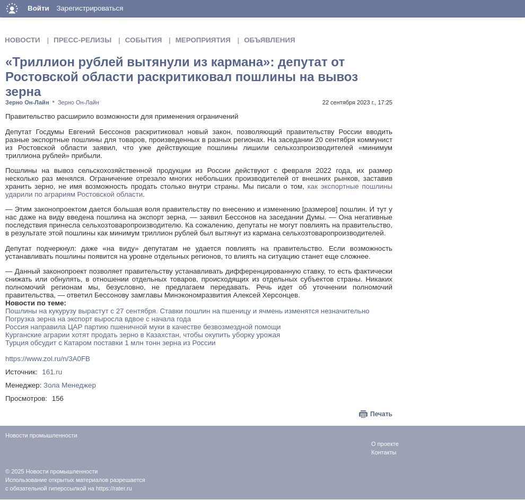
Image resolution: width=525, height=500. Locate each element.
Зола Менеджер (69, 385)
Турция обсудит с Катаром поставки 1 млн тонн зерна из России (110, 343)
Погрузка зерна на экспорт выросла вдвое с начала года (98, 319)
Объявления (269, 40)
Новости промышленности (62, 471)
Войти (38, 8)
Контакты (384, 452)
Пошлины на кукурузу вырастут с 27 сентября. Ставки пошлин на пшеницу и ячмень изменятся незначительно (187, 311)
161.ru (52, 372)
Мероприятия (203, 40)
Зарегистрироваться (89, 8)
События (143, 40)
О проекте (385, 444)
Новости (22, 40)
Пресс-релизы (82, 40)
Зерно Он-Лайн (27, 102)
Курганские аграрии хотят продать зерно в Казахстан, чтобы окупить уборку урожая (142, 335)
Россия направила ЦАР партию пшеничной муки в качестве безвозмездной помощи (143, 327)
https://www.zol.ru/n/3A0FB (47, 359)
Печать (381, 414)
